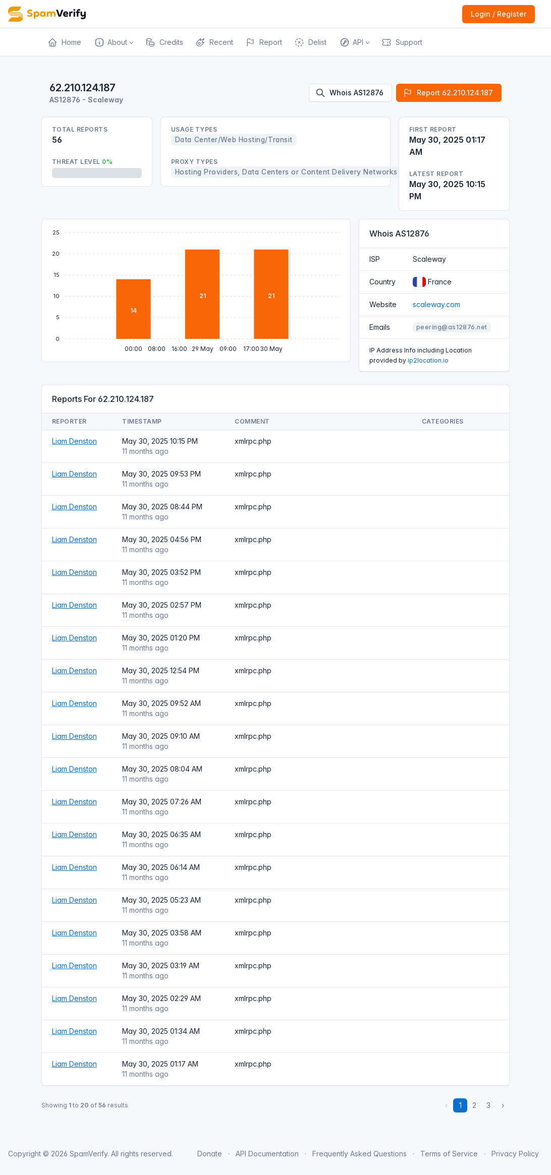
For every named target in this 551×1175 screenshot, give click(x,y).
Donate (209, 1153)
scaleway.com (436, 304)
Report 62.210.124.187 (448, 93)
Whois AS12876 (349, 93)
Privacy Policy (515, 1153)
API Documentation (267, 1153)
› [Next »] (503, 1105)
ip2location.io (428, 360)
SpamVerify (88, 1153)
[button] (113, 42)
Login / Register (498, 14)
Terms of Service (449, 1153)
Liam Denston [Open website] (74, 441)
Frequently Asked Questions (359, 1153)
